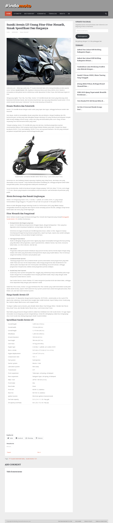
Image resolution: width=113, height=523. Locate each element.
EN (70, 14)
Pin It (39, 452)
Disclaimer (78, 521)
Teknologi (53, 14)
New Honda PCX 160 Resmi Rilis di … (91, 101)
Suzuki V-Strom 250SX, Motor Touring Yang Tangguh (91, 76)
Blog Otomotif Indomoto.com (23, 521)
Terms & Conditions (101, 521)
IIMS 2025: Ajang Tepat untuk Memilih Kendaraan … (91, 93)
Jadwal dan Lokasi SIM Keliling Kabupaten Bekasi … (89, 59)
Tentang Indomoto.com (65, 521)
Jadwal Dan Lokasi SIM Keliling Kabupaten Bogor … (89, 51)
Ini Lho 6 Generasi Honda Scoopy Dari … (89, 108)
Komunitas (42, 14)
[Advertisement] (39, 418)
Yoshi (8, 32)
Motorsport (30, 14)
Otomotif (17, 14)
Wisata (63, 14)
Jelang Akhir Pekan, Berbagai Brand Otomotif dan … (91, 85)
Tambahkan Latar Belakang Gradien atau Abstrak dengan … (91, 68)
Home (8, 14)
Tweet (9, 452)
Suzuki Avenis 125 (31, 459)
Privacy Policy (88, 521)
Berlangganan (82, 36)
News (21, 32)
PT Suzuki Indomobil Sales (17, 459)
